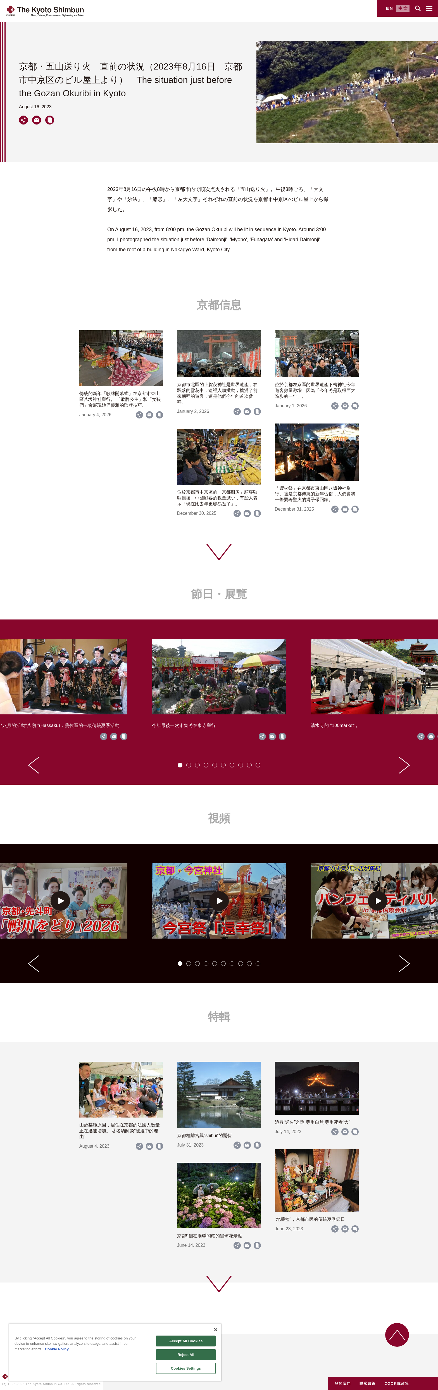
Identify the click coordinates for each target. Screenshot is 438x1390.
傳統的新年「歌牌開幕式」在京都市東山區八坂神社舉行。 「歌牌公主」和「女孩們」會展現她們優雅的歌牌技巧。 (120, 399)
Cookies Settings (186, 1368)
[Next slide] (404, 765)
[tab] (180, 765)
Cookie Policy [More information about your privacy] (57, 1349)
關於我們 (343, 1383)
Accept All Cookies (186, 1341)
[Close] (215, 1329)
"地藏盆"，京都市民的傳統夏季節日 (310, 1219)
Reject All (185, 1355)
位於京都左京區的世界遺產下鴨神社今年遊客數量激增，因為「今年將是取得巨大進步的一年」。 (315, 390)
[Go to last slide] (33, 765)
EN (390, 8)
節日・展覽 (219, 594)
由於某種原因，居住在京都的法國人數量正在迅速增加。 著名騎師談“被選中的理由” (119, 1131)
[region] (115, 1352)
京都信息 (219, 304)
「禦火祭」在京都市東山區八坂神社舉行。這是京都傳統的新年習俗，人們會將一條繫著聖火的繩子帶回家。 (315, 494)
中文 (403, 8)
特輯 (219, 1016)
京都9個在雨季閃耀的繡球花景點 (209, 1235)
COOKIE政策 (396, 1383)
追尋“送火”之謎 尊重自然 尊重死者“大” (312, 1122)
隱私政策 (367, 1383)
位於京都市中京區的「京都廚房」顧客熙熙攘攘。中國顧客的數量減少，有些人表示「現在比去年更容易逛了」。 (217, 498)
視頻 (219, 818)
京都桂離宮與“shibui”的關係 (204, 1135)
